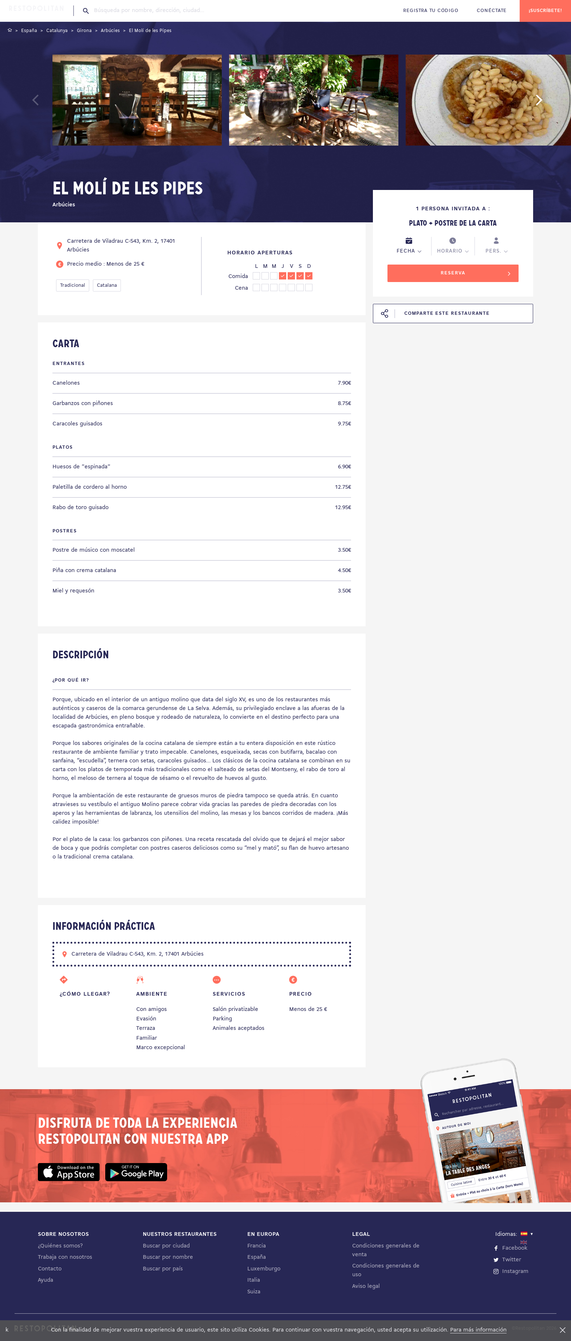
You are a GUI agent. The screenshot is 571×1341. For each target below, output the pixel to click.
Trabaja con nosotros (65, 1257)
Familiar (146, 1038)
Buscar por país (163, 1269)
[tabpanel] (137, 101)
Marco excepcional (160, 1048)
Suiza (253, 1292)
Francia (256, 1246)
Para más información (478, 1330)
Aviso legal (366, 1286)
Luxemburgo (263, 1269)
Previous (53, 103)
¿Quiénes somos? (60, 1246)
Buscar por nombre (168, 1257)
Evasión (146, 1019)
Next (550, 103)
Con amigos (151, 1009)
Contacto (50, 1269)
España (256, 1257)
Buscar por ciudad (166, 1246)
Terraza (145, 1028)
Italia (253, 1280)
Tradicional (72, 285)
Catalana (107, 285)
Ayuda (45, 1280)
